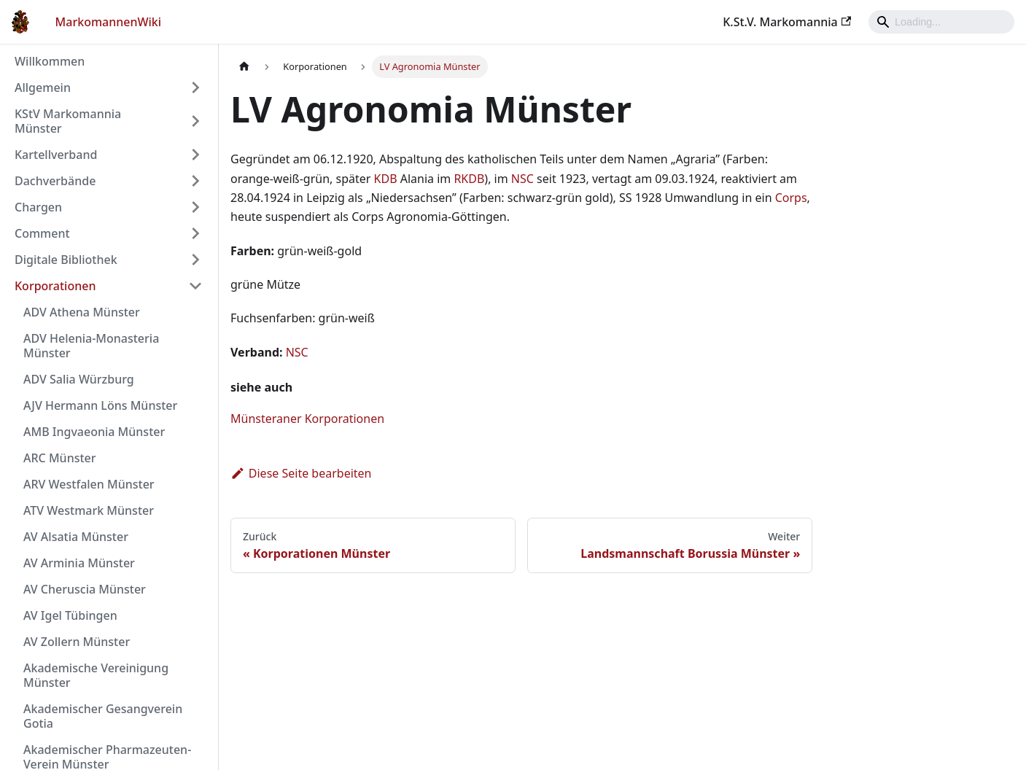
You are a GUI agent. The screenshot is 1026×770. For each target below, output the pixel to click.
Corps (791, 198)
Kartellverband (56, 155)
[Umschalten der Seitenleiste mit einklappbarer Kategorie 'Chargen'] (195, 207)
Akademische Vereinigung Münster (95, 675)
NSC (522, 179)
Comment (42, 233)
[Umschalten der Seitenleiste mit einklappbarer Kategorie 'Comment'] (195, 233)
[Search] (941, 22)
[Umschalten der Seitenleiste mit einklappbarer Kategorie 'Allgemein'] (195, 87)
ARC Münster (59, 458)
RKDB (469, 179)
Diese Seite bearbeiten (301, 473)
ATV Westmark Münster (88, 510)
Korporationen (55, 286)
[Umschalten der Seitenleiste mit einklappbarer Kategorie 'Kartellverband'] (195, 154)
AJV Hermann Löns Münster (100, 405)
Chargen (38, 207)
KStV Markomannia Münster (68, 121)
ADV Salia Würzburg (78, 379)
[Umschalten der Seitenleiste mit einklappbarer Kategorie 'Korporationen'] (195, 286)
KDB (385, 179)
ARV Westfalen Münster (89, 484)
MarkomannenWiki (108, 22)
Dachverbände (55, 181)
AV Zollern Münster (76, 642)
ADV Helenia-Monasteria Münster (91, 345)
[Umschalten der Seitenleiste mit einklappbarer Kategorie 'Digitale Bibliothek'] (195, 259)
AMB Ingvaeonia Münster (94, 432)
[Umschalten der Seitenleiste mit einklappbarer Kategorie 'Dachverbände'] (195, 180)
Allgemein (43, 87)
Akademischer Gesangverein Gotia (102, 716)
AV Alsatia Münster (75, 537)
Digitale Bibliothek (66, 260)
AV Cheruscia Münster (84, 589)
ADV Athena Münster (81, 312)
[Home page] (244, 66)
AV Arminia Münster (79, 563)
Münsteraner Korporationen (307, 419)
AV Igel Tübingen (70, 615)
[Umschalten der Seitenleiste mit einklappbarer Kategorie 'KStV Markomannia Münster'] (195, 121)
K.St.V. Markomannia (787, 22)
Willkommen (50, 61)
